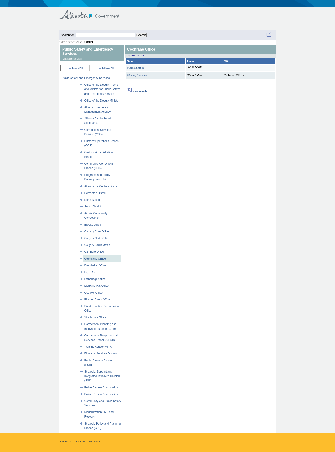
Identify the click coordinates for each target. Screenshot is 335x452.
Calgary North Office (97, 238)
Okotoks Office (93, 292)
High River (90, 272)
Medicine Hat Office (96, 285)
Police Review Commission (101, 387)
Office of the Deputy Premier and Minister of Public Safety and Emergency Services (102, 89)
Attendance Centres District (101, 186)
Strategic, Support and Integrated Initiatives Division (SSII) (102, 376)
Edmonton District (95, 193)
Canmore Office (94, 251)
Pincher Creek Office (97, 299)
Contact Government (88, 441)
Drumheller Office (95, 265)
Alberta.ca (66, 441)
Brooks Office (92, 224)
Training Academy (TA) (98, 346)
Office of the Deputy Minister (101, 100)
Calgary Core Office (96, 231)
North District (92, 199)
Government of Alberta (93, 12)
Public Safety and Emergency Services (86, 78)
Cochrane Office (95, 258)
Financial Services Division (100, 353)
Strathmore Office (95, 317)
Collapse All (106, 68)
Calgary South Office (97, 245)
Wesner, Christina (137, 75)
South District (92, 206)
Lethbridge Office (94, 279)
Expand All (76, 68)
